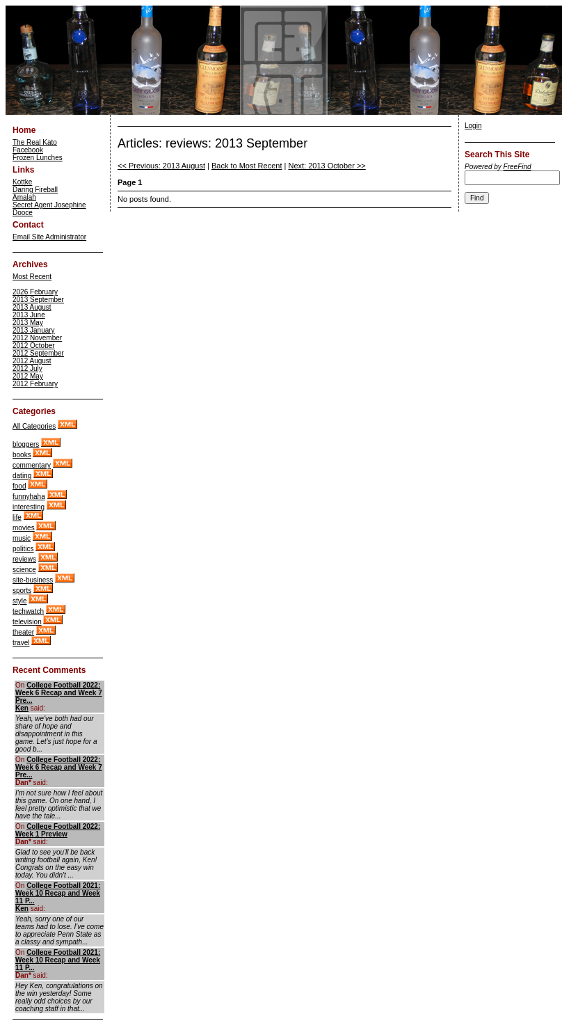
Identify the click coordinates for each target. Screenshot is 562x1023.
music (22, 538)
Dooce (23, 212)
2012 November (37, 338)
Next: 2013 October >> (326, 165)
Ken (22, 708)
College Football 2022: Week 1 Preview (57, 830)
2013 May (28, 322)
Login (473, 125)
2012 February (35, 384)
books (22, 455)
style (20, 601)
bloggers (26, 444)
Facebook (28, 150)
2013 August (32, 307)
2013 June (29, 315)
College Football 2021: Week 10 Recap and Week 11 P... (57, 893)
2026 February (35, 292)
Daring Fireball (35, 189)
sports (22, 590)
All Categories (34, 426)
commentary (32, 465)
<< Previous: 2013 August (161, 165)
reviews (24, 559)
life (17, 517)
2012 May (28, 376)
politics (23, 549)
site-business (33, 580)
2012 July (27, 368)
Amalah (24, 197)
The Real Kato (35, 142)
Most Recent (32, 276)
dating (22, 475)
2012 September (38, 353)
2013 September (38, 299)
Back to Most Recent (246, 165)
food (19, 486)
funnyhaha (29, 496)
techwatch (28, 611)
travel (21, 643)
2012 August (32, 361)
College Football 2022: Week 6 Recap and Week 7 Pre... (58, 692)
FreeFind (517, 166)
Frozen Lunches (38, 157)
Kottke (22, 182)
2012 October (34, 345)
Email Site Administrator (49, 237)
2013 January (34, 330)
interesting (29, 507)
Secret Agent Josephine (49, 205)
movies (24, 528)
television (27, 622)
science (24, 569)
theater (23, 632)
